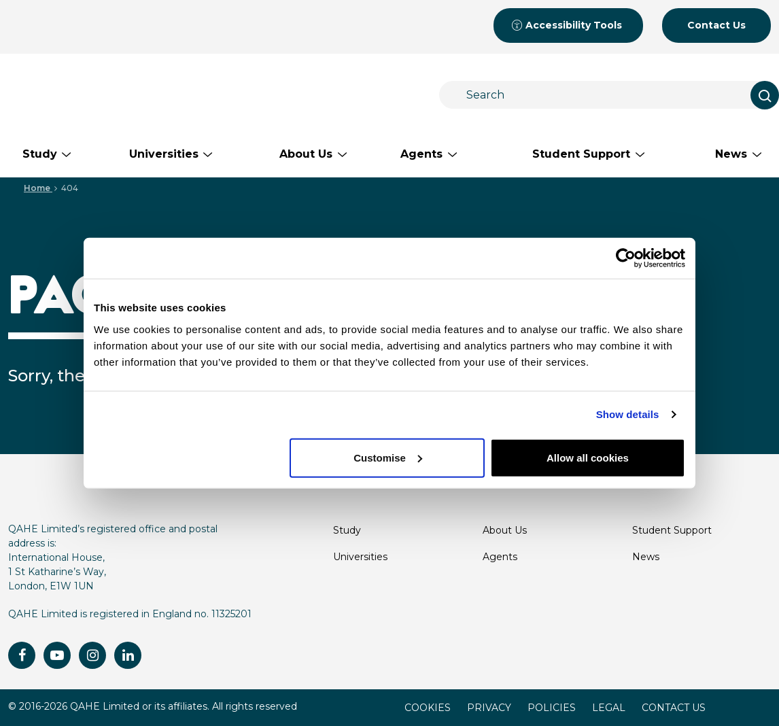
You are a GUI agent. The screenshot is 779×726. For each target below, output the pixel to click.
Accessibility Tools (566, 25)
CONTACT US (674, 708)
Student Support (672, 530)
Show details (627, 414)
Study (347, 530)
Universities (360, 557)
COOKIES (427, 708)
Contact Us (716, 25)
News (645, 557)
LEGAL (608, 708)
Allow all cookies (588, 457)
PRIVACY (489, 708)
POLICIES (551, 708)
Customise (387, 457)
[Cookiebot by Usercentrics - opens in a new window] (625, 258)
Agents (500, 557)
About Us (505, 530)
